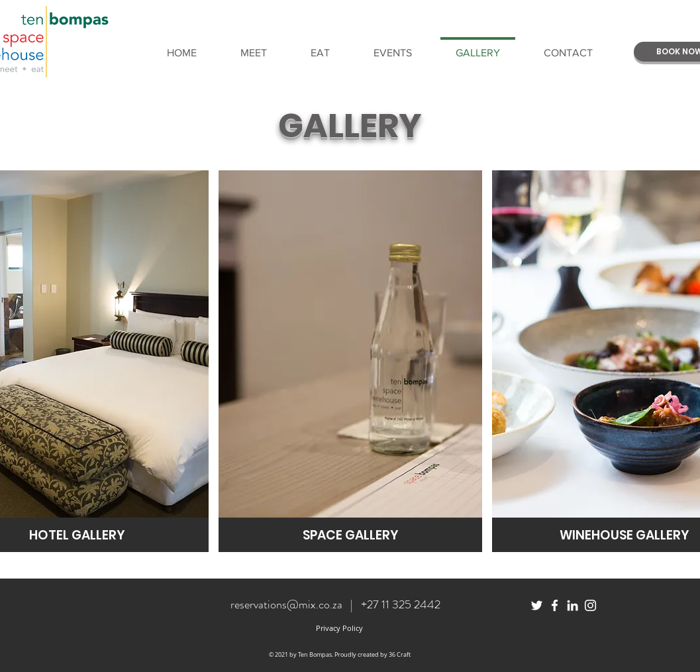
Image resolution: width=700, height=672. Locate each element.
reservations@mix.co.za (286, 604)
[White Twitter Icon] (536, 605)
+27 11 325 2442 (400, 604)
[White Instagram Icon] (590, 605)
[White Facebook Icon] (554, 605)
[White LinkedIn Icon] (572, 605)
